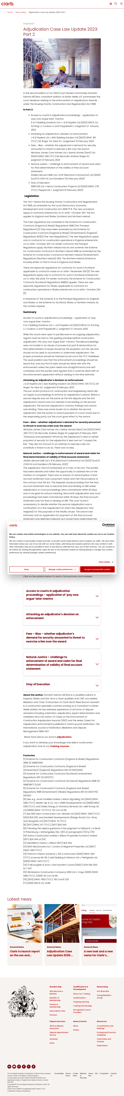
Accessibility (59, 1073)
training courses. (60, 746)
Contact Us (113, 1074)
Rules (52, 1043)
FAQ (96, 1073)
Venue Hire (90, 1074)
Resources (102, 1021)
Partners (53, 1015)
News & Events (80, 1021)
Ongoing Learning (81, 1002)
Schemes (54, 1039)
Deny (26, 569)
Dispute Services (57, 1021)
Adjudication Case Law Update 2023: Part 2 (47, 12)
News (75, 1026)
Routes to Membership (55, 1005)
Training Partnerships (82, 1006)
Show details (104, 562)
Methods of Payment (83, 1075)
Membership (55, 987)
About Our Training (81, 994)
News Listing (21, 12)
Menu (121, 3)
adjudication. (64, 736)
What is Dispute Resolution (56, 1027)
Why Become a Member (56, 992)
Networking (102, 987)
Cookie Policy (75, 1074)
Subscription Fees (57, 1011)
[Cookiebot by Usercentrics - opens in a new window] (104, 525)
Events (76, 1030)
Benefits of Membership (55, 999)
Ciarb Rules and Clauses (104, 1040)
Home (10, 12)
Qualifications (79, 998)
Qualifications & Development (80, 988)
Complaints (104, 1073)
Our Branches (103, 991)
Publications (102, 1045)
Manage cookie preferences (62, 569)
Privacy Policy (68, 1074)
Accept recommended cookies (97, 569)
